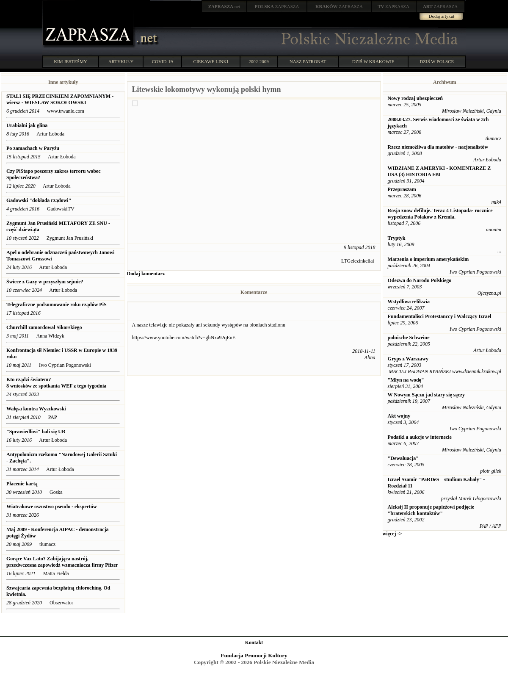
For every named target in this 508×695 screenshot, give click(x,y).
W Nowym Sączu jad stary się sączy (426, 395)
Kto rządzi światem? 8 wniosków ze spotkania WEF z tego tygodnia (56, 383)
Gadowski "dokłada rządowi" (38, 200)
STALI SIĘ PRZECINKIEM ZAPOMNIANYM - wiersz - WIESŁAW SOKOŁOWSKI (59, 99)
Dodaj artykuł (442, 16)
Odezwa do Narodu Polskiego (420, 280)
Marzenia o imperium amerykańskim (428, 259)
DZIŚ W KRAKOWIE (373, 61)
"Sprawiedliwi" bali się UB (35, 432)
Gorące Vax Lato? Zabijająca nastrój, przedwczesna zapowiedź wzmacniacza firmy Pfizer (62, 562)
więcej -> (392, 534)
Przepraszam (402, 189)
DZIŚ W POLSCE (437, 61)
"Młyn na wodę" (406, 380)
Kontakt (254, 642)
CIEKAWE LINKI (211, 61)
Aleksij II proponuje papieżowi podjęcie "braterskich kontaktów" (431, 510)
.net (224, 6)
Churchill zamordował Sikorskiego (44, 327)
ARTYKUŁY (121, 61)
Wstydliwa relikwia (409, 302)
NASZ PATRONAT (308, 61)
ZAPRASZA (277, 6)
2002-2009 (258, 61)
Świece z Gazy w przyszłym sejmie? (44, 282)
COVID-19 (162, 61)
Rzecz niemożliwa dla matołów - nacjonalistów (438, 147)
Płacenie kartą (22, 484)
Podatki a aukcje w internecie (420, 437)
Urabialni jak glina (26, 125)
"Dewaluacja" (403, 458)
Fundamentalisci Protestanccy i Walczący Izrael (439, 316)
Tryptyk (397, 238)
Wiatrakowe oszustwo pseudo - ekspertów (51, 506)
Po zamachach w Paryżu (32, 148)
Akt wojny (399, 416)
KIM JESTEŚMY (70, 61)
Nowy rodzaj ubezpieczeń (415, 98)
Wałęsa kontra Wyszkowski (36, 409)
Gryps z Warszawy (408, 359)
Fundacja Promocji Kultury (254, 655)
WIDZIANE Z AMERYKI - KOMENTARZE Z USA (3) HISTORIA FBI (439, 171)
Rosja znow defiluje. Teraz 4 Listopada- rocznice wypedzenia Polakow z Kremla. (440, 214)
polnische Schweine (409, 338)
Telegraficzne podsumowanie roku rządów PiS (56, 304)
